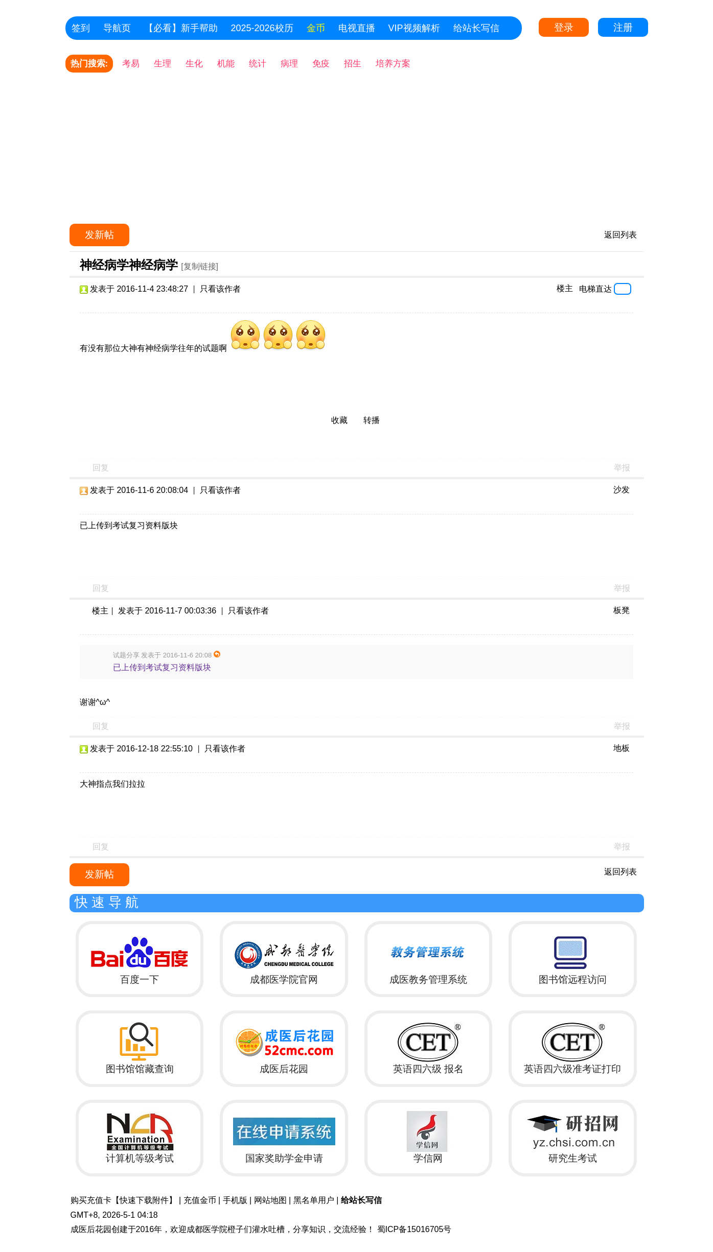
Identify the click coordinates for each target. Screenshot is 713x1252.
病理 (289, 63)
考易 (131, 63)
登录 (563, 27)
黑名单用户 (313, 1200)
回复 (101, 467)
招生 (352, 63)
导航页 (117, 28)
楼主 (565, 288)
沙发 (621, 489)
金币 (316, 28)
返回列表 (620, 234)
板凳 (621, 610)
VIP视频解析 (414, 28)
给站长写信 (476, 28)
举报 (622, 467)
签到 (81, 28)
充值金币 (199, 1200)
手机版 (235, 1200)
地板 (621, 748)
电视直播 (356, 28)
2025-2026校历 (262, 28)
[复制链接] (199, 266)
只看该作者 (220, 289)
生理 (162, 63)
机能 (226, 63)
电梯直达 (595, 289)
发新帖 (99, 234)
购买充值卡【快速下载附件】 (124, 1200)
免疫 (321, 63)
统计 (257, 63)
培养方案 (393, 63)
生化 (194, 63)
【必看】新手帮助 (181, 28)
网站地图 (270, 1200)
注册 (623, 27)
